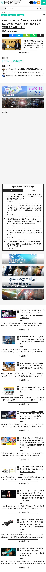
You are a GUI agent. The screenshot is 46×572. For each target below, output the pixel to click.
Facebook (35, 2)
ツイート (5, 35)
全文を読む (23, 53)
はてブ (19, 35)
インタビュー (7, 61)
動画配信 (21, 15)
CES (21, 61)
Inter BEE (12, 15)
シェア (12, 35)
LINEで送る (33, 35)
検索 (38, 8)
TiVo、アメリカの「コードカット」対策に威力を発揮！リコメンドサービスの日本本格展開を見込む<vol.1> (22, 23)
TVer (4, 15)
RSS (38, 2)
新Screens (4, 112)
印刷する (40, 35)
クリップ (26, 35)
